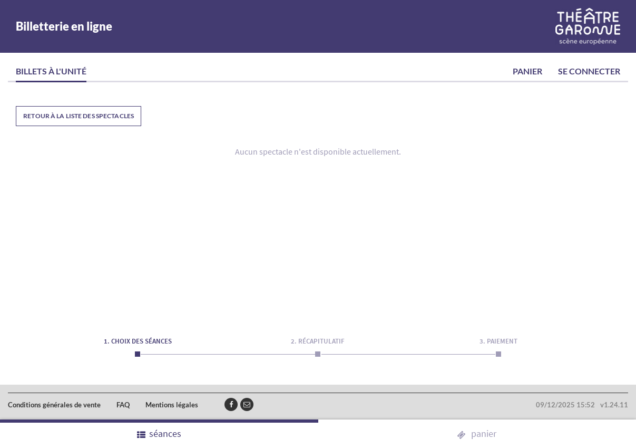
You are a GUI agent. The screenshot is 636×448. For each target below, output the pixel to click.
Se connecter (589, 71)
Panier (527, 71)
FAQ (123, 405)
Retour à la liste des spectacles (78, 116)
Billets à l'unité (51, 71)
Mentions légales (171, 405)
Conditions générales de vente (54, 405)
